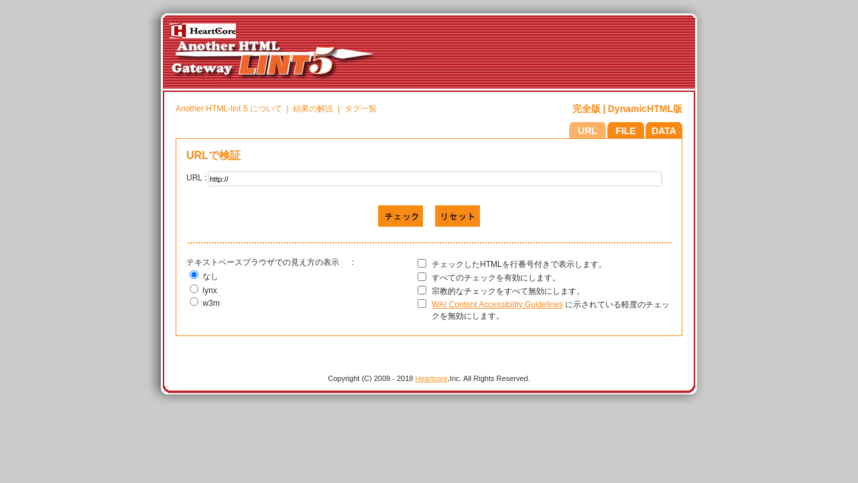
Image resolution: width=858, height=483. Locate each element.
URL (587, 130)
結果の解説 (313, 108)
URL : (196, 182)
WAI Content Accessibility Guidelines (497, 304)
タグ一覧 (361, 108)
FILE (625, 130)
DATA (664, 130)
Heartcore (432, 378)
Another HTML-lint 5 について (229, 108)
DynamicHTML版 (645, 108)
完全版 (586, 108)
